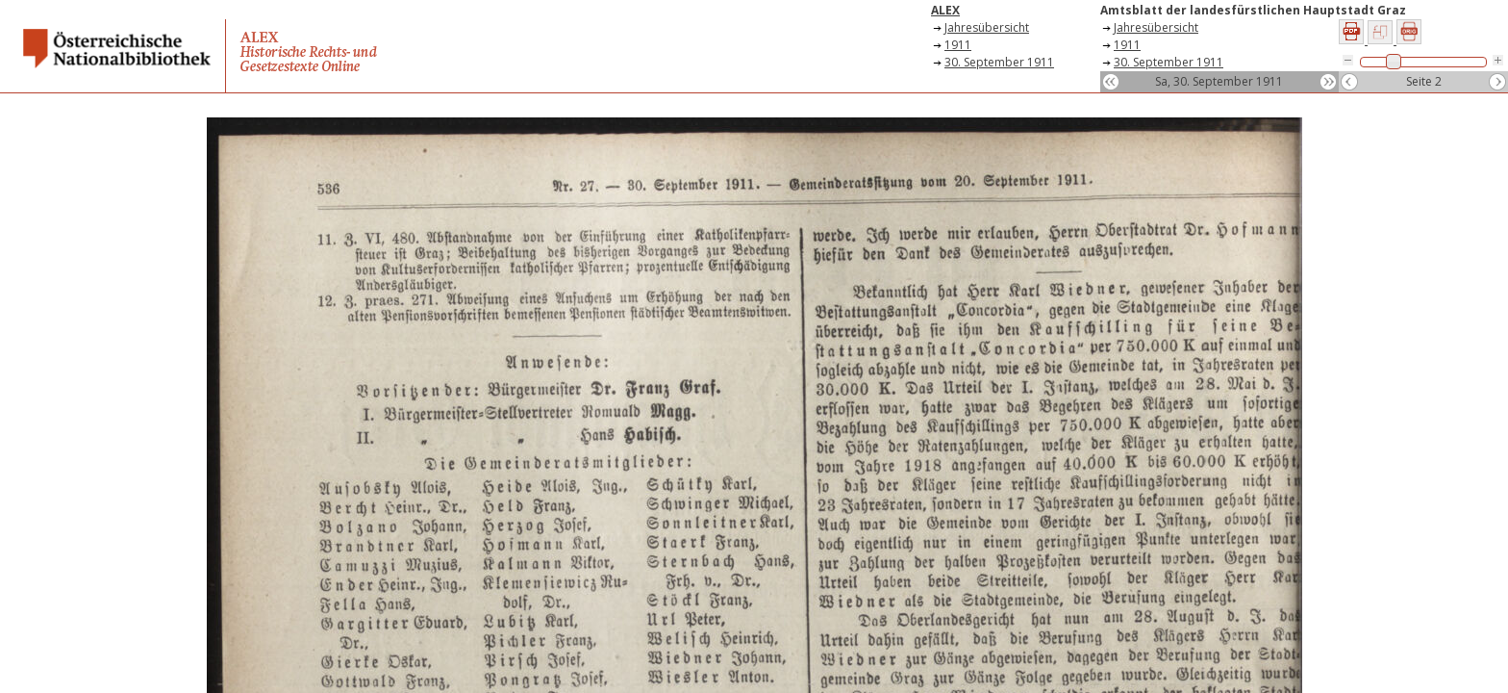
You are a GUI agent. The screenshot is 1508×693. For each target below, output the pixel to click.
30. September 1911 (999, 62)
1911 (957, 45)
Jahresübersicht (986, 27)
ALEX (945, 10)
